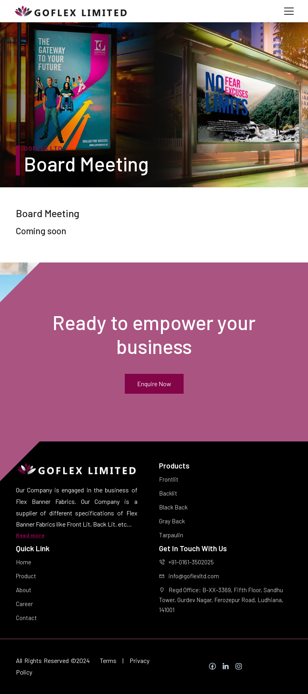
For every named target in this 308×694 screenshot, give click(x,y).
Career (24, 603)
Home (23, 562)
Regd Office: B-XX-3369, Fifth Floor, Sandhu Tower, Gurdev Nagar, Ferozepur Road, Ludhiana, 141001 (221, 599)
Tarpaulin (171, 534)
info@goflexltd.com (189, 575)
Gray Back (172, 521)
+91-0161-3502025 (186, 562)
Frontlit (168, 479)
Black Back (173, 507)
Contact (26, 617)
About (23, 589)
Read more (30, 535)
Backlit (168, 493)
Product (26, 575)
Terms (108, 660)
